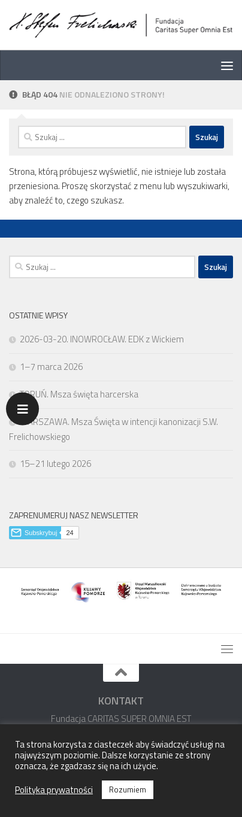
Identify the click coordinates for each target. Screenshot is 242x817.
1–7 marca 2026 (51, 366)
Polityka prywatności (54, 790)
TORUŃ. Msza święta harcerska (79, 394)
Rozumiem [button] (127, 789)
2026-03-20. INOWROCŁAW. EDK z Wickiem (102, 339)
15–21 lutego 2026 (55, 463)
